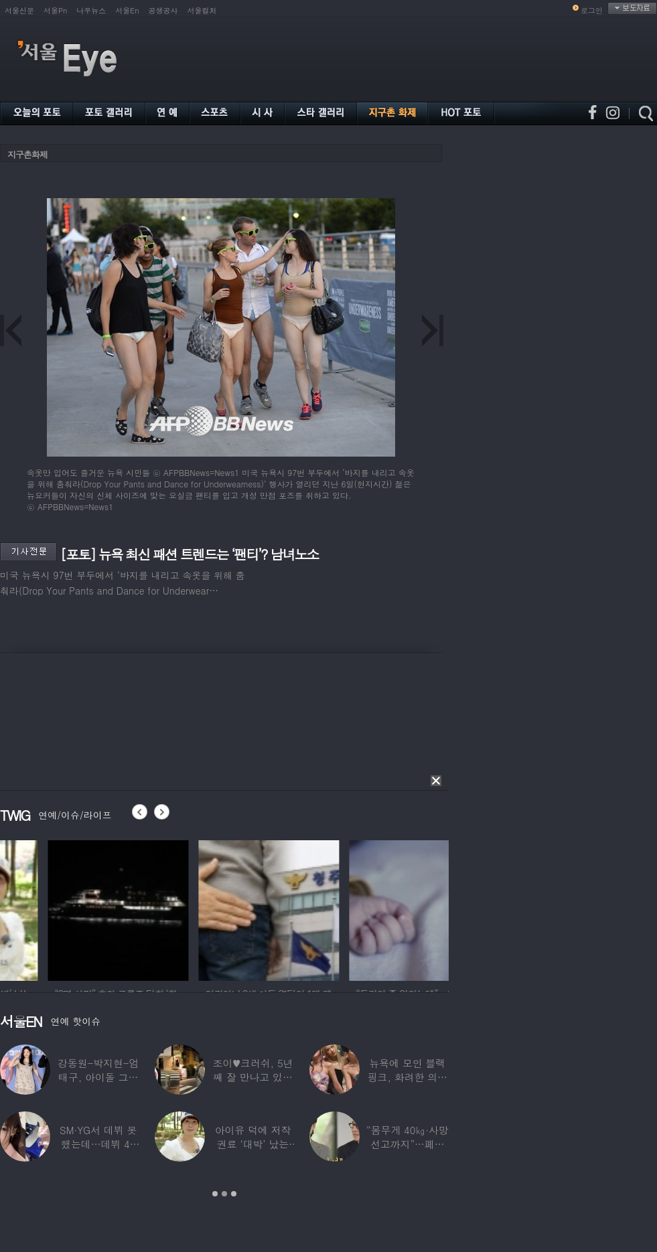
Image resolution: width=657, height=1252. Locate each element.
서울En (127, 10)
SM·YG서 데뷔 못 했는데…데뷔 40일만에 (98, 1144)
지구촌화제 (27, 154)
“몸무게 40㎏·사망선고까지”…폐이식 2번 (407, 1144)
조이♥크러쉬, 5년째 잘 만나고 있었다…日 (253, 1077)
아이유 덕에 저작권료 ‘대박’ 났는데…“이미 (253, 1144)
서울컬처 (202, 10)
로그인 (592, 10)
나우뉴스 (91, 10)
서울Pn (55, 10)
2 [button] (224, 1193)
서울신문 (19, 10)
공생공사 (163, 10)
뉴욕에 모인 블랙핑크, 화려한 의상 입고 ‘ (407, 1077)
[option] (198, 908)
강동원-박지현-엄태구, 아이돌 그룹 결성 (98, 1077)
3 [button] (233, 1193)
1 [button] (215, 1193)
